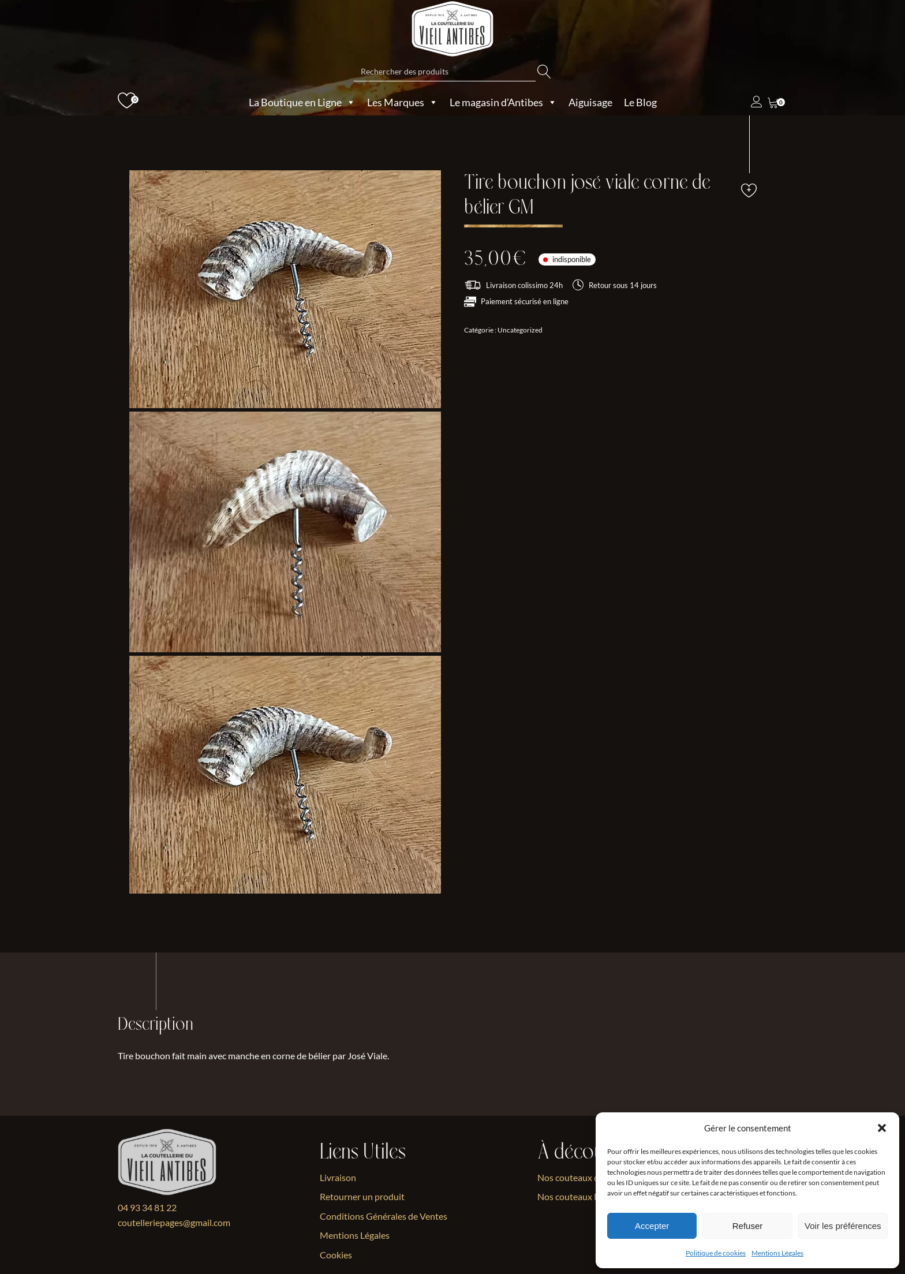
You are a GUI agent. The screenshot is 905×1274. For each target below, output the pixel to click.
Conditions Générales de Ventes (383, 1216)
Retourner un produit (362, 1196)
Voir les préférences (843, 1226)
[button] (882, 1128)
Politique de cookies (716, 1253)
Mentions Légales (777, 1253)
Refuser (747, 1226)
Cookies (336, 1254)
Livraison (338, 1177)
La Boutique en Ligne (302, 102)
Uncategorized (520, 330)
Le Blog (640, 102)
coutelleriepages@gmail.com (174, 1222)
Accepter (652, 1226)
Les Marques (402, 102)
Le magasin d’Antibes (503, 102)
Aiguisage (590, 102)
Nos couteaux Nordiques (586, 1196)
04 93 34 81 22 (147, 1207)
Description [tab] (156, 1025)
